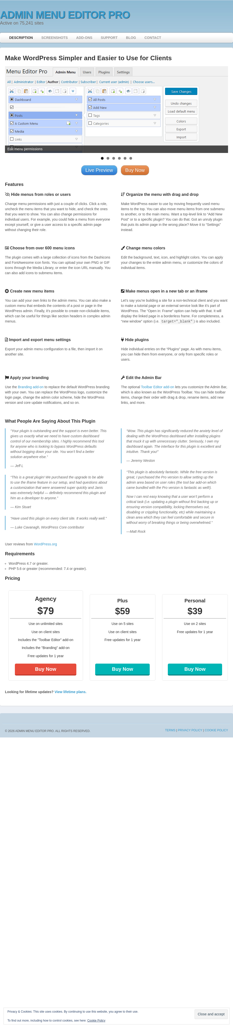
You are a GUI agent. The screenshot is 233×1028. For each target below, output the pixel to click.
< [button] (11, 108)
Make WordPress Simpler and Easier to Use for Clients (88, 58)
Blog (131, 38)
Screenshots (54, 38)
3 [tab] (113, 158)
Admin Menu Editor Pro (65, 15)
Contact (153, 38)
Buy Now (45, 669)
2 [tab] (108, 158)
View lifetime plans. (71, 692)
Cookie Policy (216, 730)
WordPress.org (45, 544)
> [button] (222, 108)
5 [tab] (125, 158)
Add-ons (84, 38)
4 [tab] (119, 158)
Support (109, 38)
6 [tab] (130, 158)
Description (21, 38)
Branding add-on (31, 387)
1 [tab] (102, 158)
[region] (116, 109)
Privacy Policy (190, 730)
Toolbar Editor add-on (157, 387)
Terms (170, 730)
